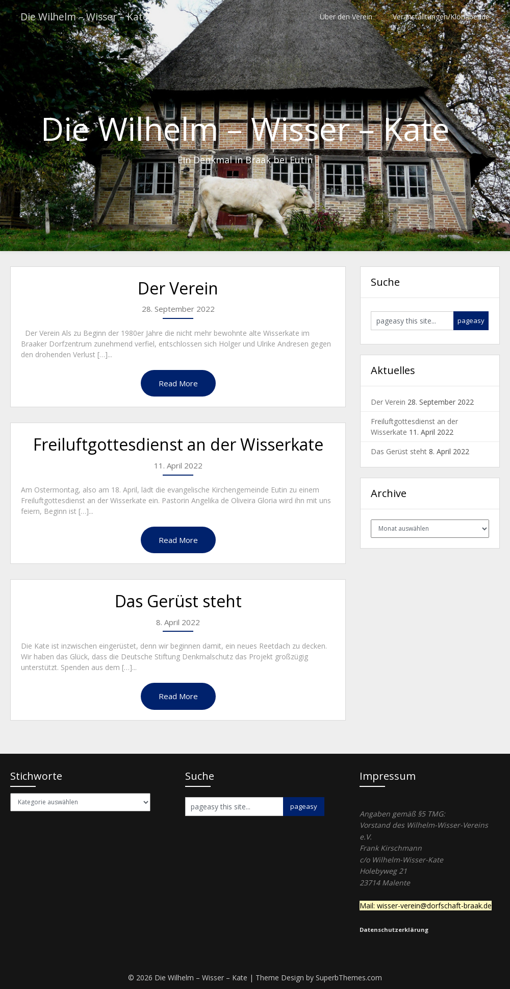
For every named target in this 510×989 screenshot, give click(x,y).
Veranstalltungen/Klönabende (441, 16)
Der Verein (178, 288)
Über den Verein (346, 16)
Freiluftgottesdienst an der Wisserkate (178, 444)
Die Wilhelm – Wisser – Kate (85, 16)
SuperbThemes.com (349, 977)
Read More (178, 383)
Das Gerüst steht (178, 601)
